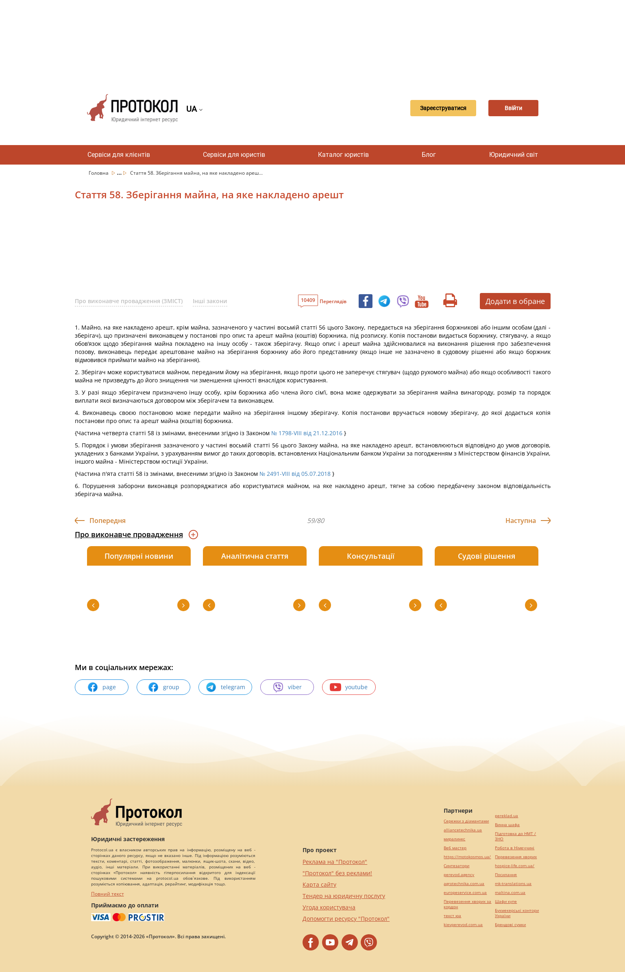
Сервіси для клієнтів (118, 154)
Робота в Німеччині (514, 847)
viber (287, 687)
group (163, 687)
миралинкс (454, 839)
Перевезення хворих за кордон (467, 904)
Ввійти (509, 108)
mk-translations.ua (513, 883)
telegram (225, 687)
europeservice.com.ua (465, 892)
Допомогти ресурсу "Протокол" (346, 918)
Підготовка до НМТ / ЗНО (515, 836)
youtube (349, 687)
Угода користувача (329, 907)
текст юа (452, 915)
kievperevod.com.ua (463, 924)
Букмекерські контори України (517, 913)
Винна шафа (507, 824)
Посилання (506, 874)
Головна (99, 172)
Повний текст (107, 893)
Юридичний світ (513, 154)
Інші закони (210, 301)
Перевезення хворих (516, 856)
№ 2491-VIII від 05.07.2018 (295, 473)
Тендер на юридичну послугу (344, 896)
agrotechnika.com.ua (464, 883)
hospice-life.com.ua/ (514, 865)
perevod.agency (459, 874)
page (101, 687)
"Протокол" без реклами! (337, 873)
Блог (429, 154)
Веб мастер (455, 847)
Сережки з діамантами (466, 821)
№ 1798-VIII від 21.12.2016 (306, 433)
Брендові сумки (510, 924)
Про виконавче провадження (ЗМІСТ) (129, 301)
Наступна (520, 520)
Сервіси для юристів (234, 154)
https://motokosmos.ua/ (467, 856)
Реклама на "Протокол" (335, 862)
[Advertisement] (313, 40)
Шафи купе (506, 901)
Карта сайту (319, 884)
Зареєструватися (432, 108)
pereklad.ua (506, 815)
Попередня (107, 520)
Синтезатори (456, 865)
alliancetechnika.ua (463, 830)
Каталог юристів (343, 154)
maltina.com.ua (510, 892)
